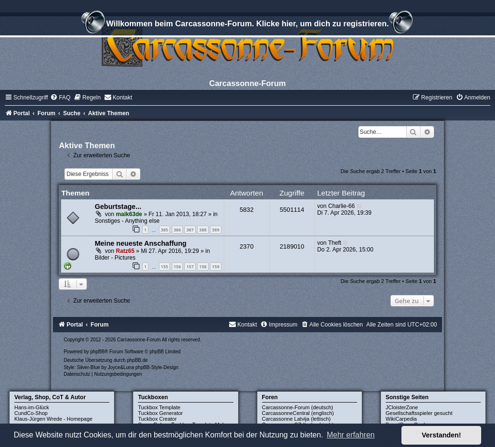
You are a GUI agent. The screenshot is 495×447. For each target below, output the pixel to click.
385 (164, 230)
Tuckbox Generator (160, 413)
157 (189, 266)
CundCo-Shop (31, 413)
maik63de (129, 214)
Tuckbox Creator (157, 419)
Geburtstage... (118, 206)
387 (189, 230)
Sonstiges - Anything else (127, 221)
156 (177, 266)
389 (215, 230)
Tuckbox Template (159, 407)
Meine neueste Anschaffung (140, 243)
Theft (334, 243)
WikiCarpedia (401, 419)
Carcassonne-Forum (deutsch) (297, 407)
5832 (246, 209)
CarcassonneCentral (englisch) (298, 413)
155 (164, 266)
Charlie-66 (341, 206)
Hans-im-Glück (31, 407)
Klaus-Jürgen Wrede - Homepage (53, 419)
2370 (246, 246)
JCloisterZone (402, 407)
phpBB (97, 351)
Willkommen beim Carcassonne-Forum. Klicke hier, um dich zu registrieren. (247, 24)
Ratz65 (125, 251)
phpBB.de (137, 360)
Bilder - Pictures (115, 257)
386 (177, 230)
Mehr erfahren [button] (350, 435)
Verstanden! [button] (441, 435)
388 (202, 230)
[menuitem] (60, 97)
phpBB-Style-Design (157, 367)
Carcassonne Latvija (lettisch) (296, 419)
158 (202, 266)
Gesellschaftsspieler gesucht (419, 413)
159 (215, 266)
